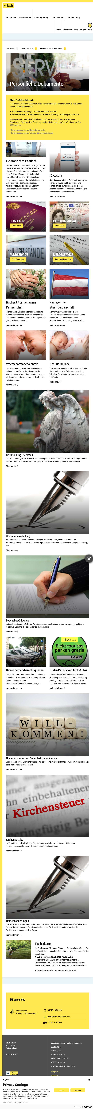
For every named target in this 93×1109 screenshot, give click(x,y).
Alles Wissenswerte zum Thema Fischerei (55, 970)
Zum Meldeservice (63, 260)
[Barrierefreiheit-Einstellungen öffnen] (89, 558)
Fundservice (19, 254)
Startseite (10, 48)
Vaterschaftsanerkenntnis (22, 364)
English (54, 1072)
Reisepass (17, 221)
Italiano (54, 1075)
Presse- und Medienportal (62, 1066)
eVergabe (55, 1051)
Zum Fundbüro (19, 260)
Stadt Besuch (57, 17)
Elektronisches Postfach (21, 161)
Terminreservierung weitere (23, 133)
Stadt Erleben (25, 17)
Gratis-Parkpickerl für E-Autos (68, 670)
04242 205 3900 (55, 1010)
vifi (90, 26)
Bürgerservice (17, 1000)
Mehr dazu (17, 226)
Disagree (78, 1090)
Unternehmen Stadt (59, 1059)
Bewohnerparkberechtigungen (25, 670)
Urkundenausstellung (18, 536)
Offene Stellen (57, 1062)
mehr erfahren (14, 196)
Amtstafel (55, 1047)
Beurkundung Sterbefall (19, 455)
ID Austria (56, 175)
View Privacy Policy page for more (15, 1102)
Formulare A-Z (57, 1055)
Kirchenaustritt (14, 839)
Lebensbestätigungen (18, 620)
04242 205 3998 (55, 1023)
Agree (61, 1090)
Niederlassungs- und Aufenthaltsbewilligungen (32, 758)
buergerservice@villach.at (59, 1016)
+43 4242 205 (13, 1054)
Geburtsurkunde (60, 364)
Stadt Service (10, 17)
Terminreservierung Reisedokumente (28, 130)
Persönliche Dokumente (51, 48)
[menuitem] (9, 15)
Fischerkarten (43, 943)
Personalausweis (66, 221)
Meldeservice (63, 254)
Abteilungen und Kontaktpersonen (66, 1043)
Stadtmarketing (73, 17)
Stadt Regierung (41, 17)
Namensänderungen (17, 921)
